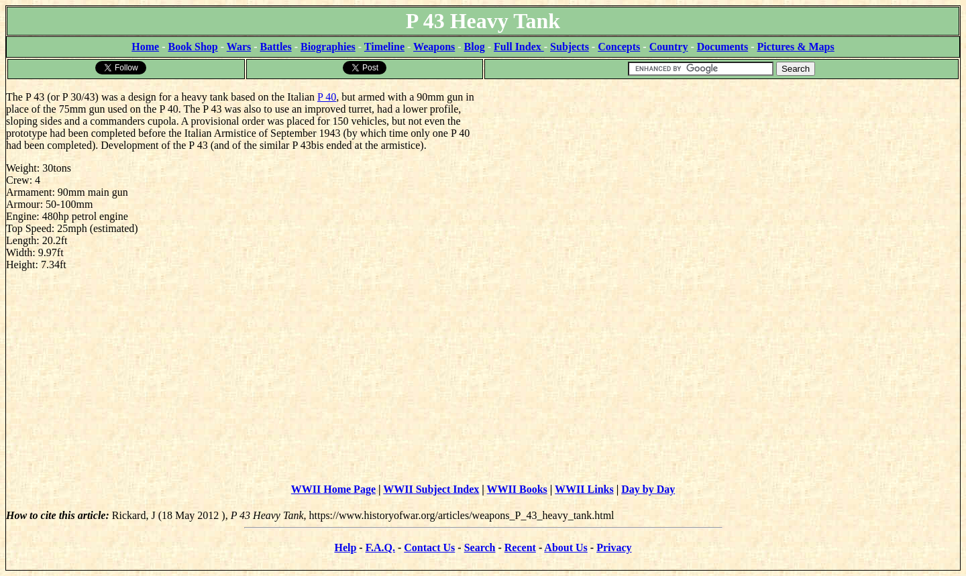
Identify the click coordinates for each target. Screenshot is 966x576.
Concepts (619, 46)
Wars (239, 46)
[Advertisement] (721, 174)
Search (480, 547)
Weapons (434, 46)
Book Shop (192, 46)
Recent (520, 547)
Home (145, 46)
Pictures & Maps (796, 46)
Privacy (613, 547)
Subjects (569, 46)
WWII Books (517, 489)
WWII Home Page (333, 489)
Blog (474, 46)
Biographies (328, 46)
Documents (722, 46)
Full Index (519, 46)
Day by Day (648, 489)
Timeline (384, 46)
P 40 (326, 97)
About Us (565, 547)
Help (345, 547)
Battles (276, 46)
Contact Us (429, 547)
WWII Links (584, 489)
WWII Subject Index (431, 489)
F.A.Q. (380, 547)
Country (668, 46)
